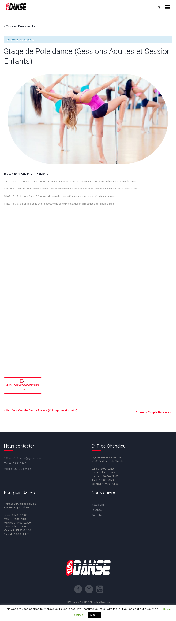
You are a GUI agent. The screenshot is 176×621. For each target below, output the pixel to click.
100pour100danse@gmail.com (22, 458)
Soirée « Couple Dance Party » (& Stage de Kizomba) (40, 410)
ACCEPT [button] (94, 614)
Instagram (98, 504)
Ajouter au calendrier (23, 385)
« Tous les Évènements (19, 26)
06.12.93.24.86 (22, 468)
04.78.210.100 (17, 463)
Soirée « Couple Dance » (153, 412)
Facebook (97, 509)
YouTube (97, 515)
